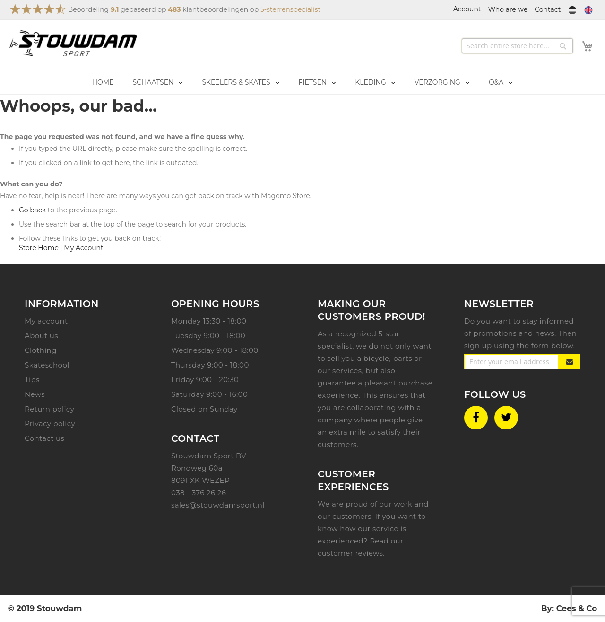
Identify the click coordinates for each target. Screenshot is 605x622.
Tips (32, 379)
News (35, 394)
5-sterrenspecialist (290, 9)
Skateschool (47, 364)
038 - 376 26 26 (198, 492)
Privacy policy (50, 423)
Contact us (44, 438)
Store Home (39, 248)
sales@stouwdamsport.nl (218, 504)
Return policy (49, 408)
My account (46, 320)
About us (41, 335)
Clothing (41, 350)
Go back (32, 210)
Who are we (508, 9)
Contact (548, 9)
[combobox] (517, 45)
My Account (83, 248)
